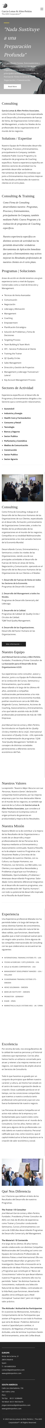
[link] (22, 476)
